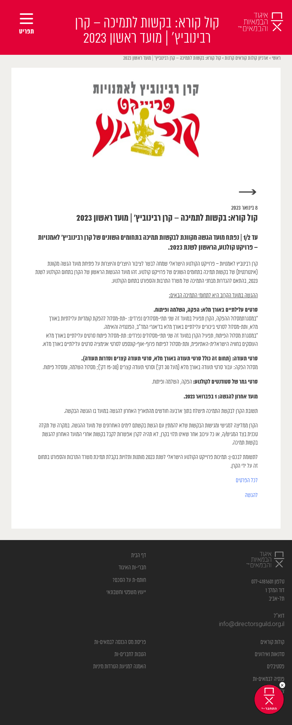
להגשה (251, 495)
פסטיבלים (275, 666)
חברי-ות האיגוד (132, 567)
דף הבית (138, 555)
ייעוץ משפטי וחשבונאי (126, 592)
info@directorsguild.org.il (251, 624)
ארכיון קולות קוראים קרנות (246, 58)
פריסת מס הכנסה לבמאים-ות (120, 642)
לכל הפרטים (247, 480)
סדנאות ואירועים (269, 654)
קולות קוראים (272, 642)
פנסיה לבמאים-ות (268, 679)
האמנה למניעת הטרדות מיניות (119, 666)
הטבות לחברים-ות (130, 654)
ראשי (276, 58)
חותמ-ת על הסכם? (129, 580)
